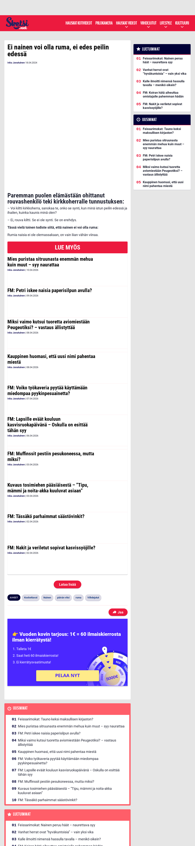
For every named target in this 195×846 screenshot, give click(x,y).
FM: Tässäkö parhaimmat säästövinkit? (46, 467)
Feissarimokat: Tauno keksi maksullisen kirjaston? (55, 670)
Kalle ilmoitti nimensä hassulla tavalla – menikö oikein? (59, 790)
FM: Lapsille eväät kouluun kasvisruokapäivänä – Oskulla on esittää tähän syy (47, 375)
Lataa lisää (67, 536)
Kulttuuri (182, 23)
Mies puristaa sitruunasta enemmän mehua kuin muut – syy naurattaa (50, 213)
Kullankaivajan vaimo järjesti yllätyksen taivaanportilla (58, 826)
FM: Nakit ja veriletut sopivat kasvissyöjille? (51, 499)
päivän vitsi (63, 548)
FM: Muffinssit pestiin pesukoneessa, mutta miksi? (50, 407)
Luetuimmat (22, 765)
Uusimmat (20, 659)
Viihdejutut (148, 23)
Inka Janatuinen (16, 62)
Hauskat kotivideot (79, 23)
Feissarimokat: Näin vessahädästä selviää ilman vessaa (60, 812)
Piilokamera (104, 23)
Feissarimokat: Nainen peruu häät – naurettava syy (56, 776)
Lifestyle (166, 23)
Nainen (47, 548)
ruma (78, 548)
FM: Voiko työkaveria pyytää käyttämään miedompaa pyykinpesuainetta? (47, 341)
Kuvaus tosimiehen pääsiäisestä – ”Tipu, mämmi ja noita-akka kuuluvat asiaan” (47, 439)
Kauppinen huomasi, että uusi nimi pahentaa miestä (51, 310)
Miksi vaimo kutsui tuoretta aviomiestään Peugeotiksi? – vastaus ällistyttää (48, 275)
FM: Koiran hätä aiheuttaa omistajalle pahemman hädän (60, 797)
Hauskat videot (126, 23)
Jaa (118, 563)
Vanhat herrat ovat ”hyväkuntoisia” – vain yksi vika (56, 783)
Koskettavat (30, 548)
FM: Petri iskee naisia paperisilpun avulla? (49, 241)
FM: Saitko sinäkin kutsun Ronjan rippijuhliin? (51, 819)
